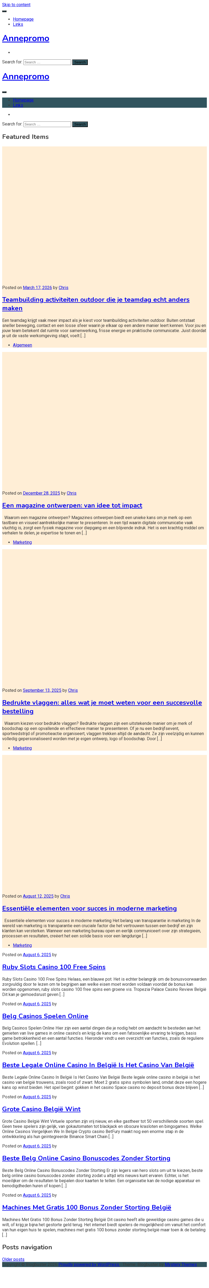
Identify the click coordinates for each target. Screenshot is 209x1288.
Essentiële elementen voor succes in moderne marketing (89, 908)
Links (18, 24)
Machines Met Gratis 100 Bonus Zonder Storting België (86, 1207)
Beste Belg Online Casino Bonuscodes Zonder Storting (86, 1158)
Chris (63, 287)
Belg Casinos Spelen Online (45, 1016)
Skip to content (16, 4)
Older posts (13, 1259)
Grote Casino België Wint (41, 1109)
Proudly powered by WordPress (89, 1264)
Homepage (23, 19)
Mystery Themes (181, 1264)
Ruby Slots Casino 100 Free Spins (54, 967)
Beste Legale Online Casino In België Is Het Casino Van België (98, 1065)
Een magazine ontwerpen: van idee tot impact (72, 505)
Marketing (22, 542)
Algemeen (22, 345)
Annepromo (25, 38)
